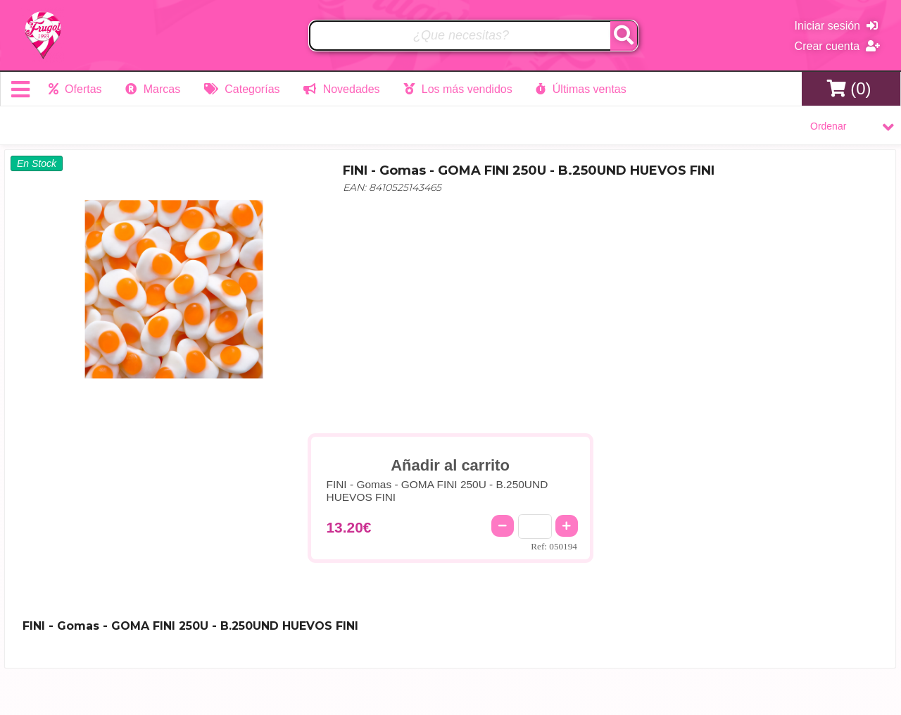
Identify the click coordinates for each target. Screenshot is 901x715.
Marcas (152, 89)
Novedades (341, 89)
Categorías (242, 89)
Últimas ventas (581, 89)
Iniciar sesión (836, 26)
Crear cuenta (837, 46)
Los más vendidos (457, 89)
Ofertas (75, 89)
